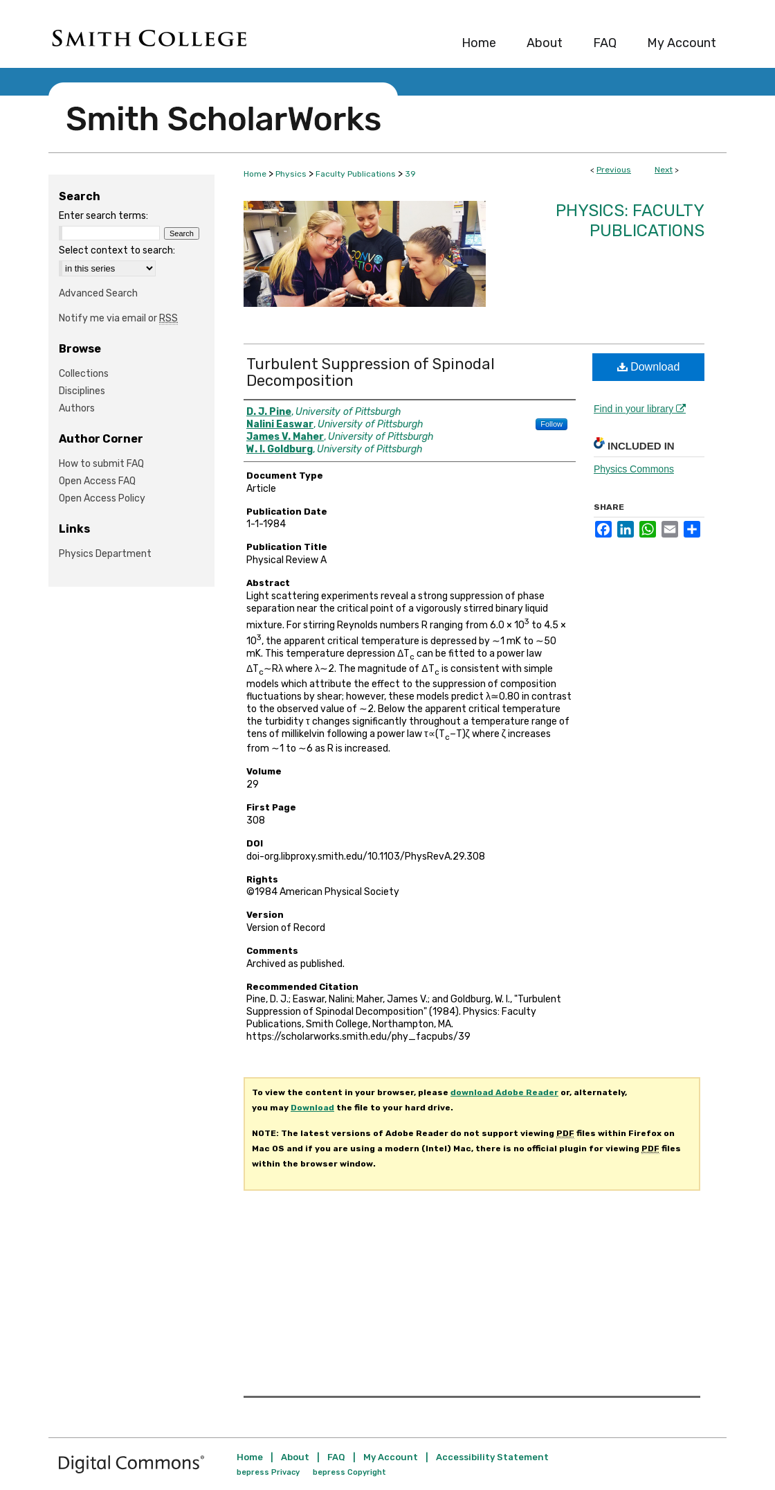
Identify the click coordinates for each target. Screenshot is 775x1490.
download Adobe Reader (504, 1092)
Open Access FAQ (97, 481)
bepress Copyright (349, 1472)
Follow (551, 424)
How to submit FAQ (101, 464)
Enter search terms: (103, 216)
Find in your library (640, 408)
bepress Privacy (268, 1472)
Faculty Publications (356, 174)
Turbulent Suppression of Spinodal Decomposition (370, 372)
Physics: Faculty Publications (630, 220)
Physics (291, 174)
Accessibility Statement (492, 1457)
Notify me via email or (118, 318)
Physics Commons (634, 469)
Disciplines (82, 391)
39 (410, 174)
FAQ (336, 1457)
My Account (390, 1457)
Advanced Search (98, 293)
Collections (84, 374)
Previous (613, 170)
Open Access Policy (102, 498)
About (295, 1457)
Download (648, 367)
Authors (77, 408)
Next (664, 170)
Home (255, 174)
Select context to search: (117, 250)
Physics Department (105, 554)
